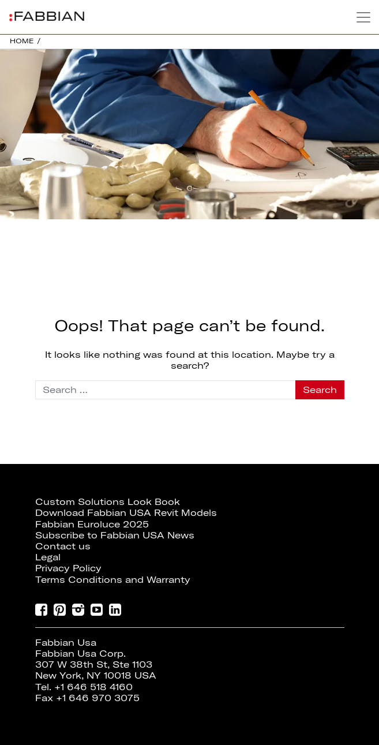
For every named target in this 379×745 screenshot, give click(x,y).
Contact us (63, 546)
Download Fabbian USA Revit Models (126, 512)
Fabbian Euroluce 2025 (92, 524)
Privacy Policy (68, 568)
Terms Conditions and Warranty (112, 579)
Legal (48, 557)
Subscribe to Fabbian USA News (114, 535)
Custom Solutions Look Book (107, 501)
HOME (22, 40)
